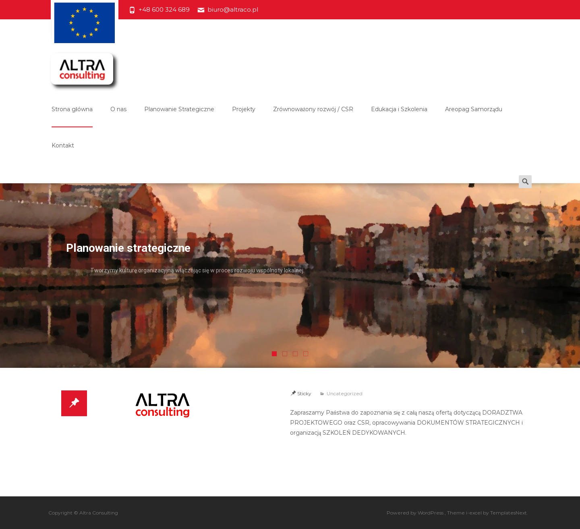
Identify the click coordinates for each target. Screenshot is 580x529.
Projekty (243, 116)
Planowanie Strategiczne (179, 116)
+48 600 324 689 (164, 9)
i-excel (474, 513)
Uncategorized (344, 393)
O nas (118, 116)
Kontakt (63, 153)
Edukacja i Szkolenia (399, 116)
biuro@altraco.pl (232, 9)
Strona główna (72, 116)
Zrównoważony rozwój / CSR (313, 116)
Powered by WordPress (416, 513)
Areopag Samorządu (473, 116)
